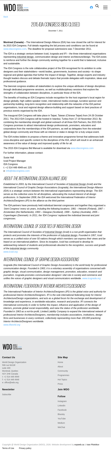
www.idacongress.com (14, 49)
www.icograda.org (91, 278)
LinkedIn (61, 405)
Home (60, 362)
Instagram (62, 401)
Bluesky (61, 414)
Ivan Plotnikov (93, 444)
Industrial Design (77, 184)
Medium (61, 423)
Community (63, 371)
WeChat (61, 427)
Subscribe (6, 394)
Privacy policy (25, 448)
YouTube (62, 418)
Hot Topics (62, 379)
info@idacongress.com (18, 170)
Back (5, 16)
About (60, 366)
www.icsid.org (10, 251)
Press (60, 384)
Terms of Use (8, 448)
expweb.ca (79, 444)
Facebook (62, 410)
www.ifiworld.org (11, 324)
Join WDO (63, 389)
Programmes (63, 375)
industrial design (25, 57)
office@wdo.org (11, 382)
